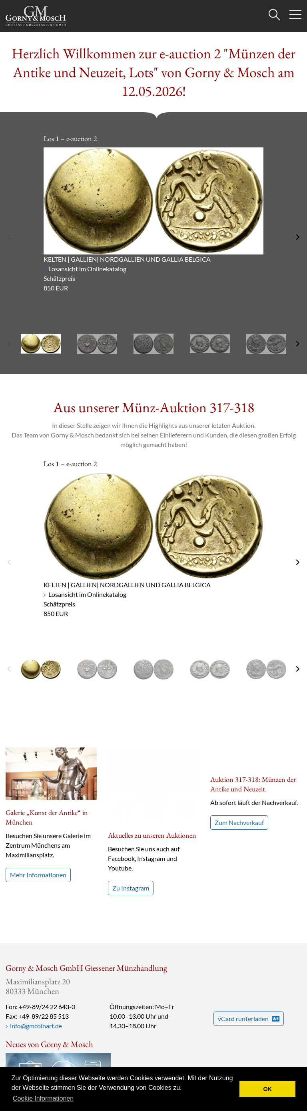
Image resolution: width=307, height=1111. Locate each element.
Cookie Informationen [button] (43, 1098)
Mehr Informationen (38, 874)
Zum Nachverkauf (239, 803)
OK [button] (267, 1089)
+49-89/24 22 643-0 (47, 993)
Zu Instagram (130, 813)
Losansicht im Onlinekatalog (87, 268)
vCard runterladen (248, 1005)
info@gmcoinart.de (36, 1012)
